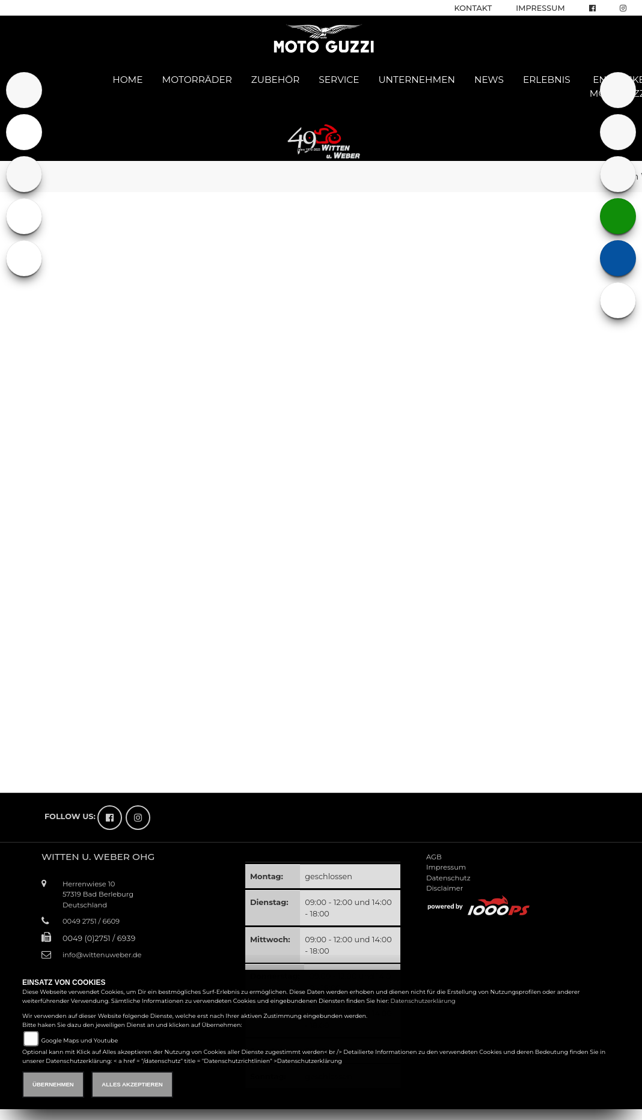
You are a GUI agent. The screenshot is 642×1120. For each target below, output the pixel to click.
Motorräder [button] (197, 79)
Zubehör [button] (275, 79)
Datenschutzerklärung (423, 1000)
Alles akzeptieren (132, 1084)
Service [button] (339, 79)
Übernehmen (53, 1084)
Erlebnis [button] (546, 79)
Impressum (540, 8)
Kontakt (473, 8)
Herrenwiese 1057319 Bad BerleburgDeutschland (98, 894)
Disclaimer (444, 888)
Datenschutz (448, 878)
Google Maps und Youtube (79, 1040)
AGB (434, 857)
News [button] (489, 79)
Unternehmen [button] (416, 79)
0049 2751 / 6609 (91, 921)
